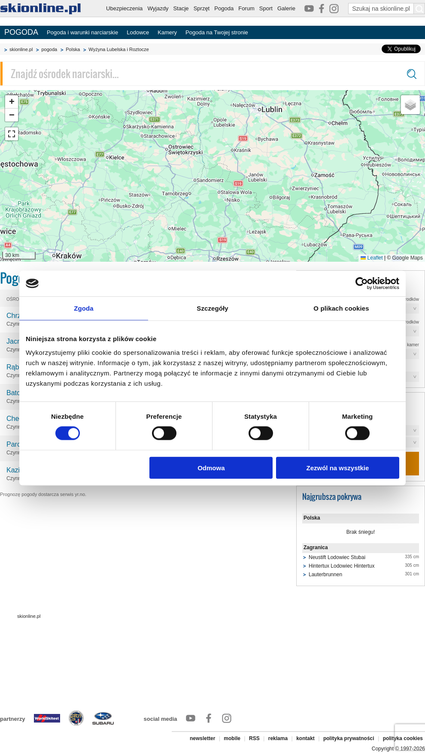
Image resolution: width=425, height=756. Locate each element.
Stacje (180, 8)
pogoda (49, 49)
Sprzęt (202, 8)
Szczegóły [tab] (212, 308)
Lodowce (138, 32)
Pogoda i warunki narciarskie (82, 32)
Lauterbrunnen (325, 575)
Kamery (167, 32)
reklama (278, 738)
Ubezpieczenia (124, 8)
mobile (232, 738)
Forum (246, 8)
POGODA (21, 32)
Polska (73, 49)
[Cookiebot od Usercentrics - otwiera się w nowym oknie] (361, 283)
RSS (254, 738)
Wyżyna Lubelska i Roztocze (118, 49)
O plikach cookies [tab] (341, 308)
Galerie (286, 8)
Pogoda (224, 8)
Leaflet (371, 258)
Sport (266, 8)
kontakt (305, 738)
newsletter (202, 738)
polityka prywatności (348, 738)
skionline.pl (21, 49)
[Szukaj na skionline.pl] (419, 8)
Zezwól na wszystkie (338, 467)
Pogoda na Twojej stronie (216, 32)
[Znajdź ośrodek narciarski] (212, 73)
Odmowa (211, 467)
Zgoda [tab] (84, 308)
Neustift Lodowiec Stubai (337, 557)
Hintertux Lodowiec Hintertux (341, 566)
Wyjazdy (157, 8)
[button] (11, 102)
